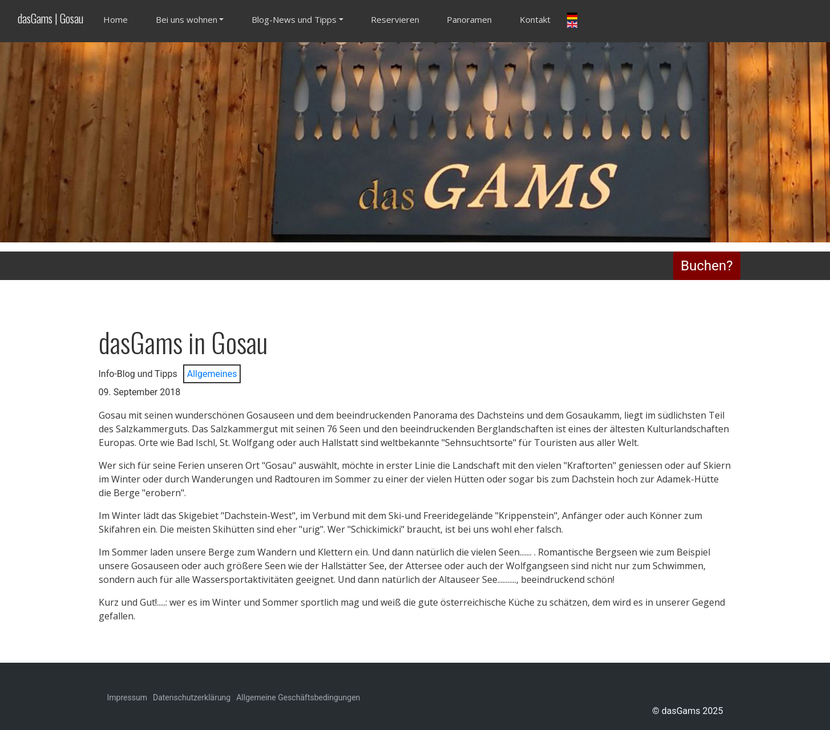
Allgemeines (212, 373)
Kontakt (535, 19)
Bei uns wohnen (186, 19)
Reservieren (395, 19)
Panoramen (469, 19)
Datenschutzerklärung (191, 697)
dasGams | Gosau (50, 18)
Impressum (127, 697)
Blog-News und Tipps (294, 19)
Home (115, 19)
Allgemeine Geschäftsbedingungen (298, 697)
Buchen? (706, 266)
